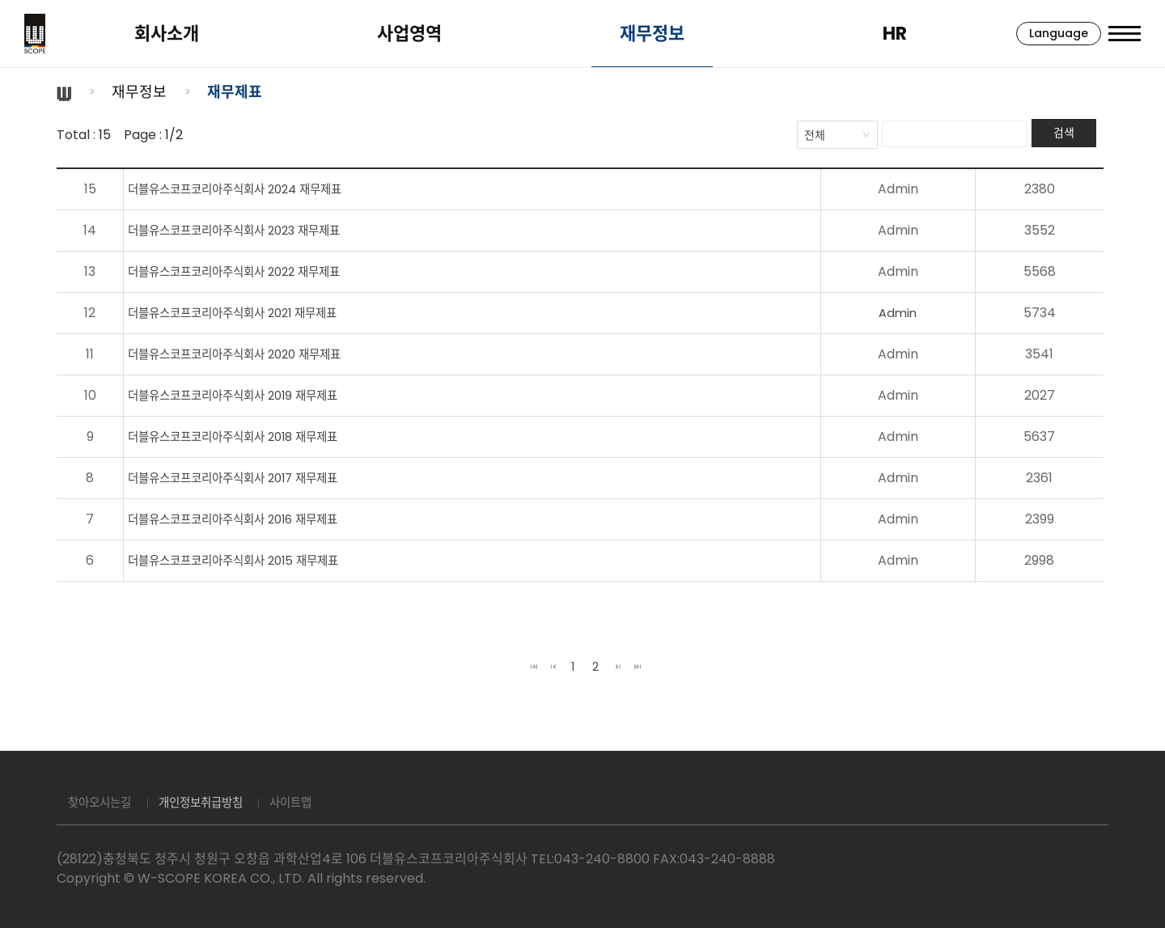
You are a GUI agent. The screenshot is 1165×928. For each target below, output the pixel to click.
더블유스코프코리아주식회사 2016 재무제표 (243, 519)
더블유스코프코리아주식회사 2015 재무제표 (243, 560)
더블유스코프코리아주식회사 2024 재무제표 (245, 189)
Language (1037, 33)
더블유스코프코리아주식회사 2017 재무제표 (243, 477)
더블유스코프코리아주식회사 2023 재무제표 (244, 230)
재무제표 (234, 92)
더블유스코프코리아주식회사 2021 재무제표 (242, 312)
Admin (915, 312)
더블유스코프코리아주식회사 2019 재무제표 (242, 395)
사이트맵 (319, 803)
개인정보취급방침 (218, 803)
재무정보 (631, 33)
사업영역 (396, 33)
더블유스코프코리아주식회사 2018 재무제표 (243, 436)
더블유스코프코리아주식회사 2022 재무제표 (244, 271)
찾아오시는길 (105, 803)
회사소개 (161, 33)
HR (866, 33)
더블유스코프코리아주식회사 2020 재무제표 (244, 354)
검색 (1063, 133)
